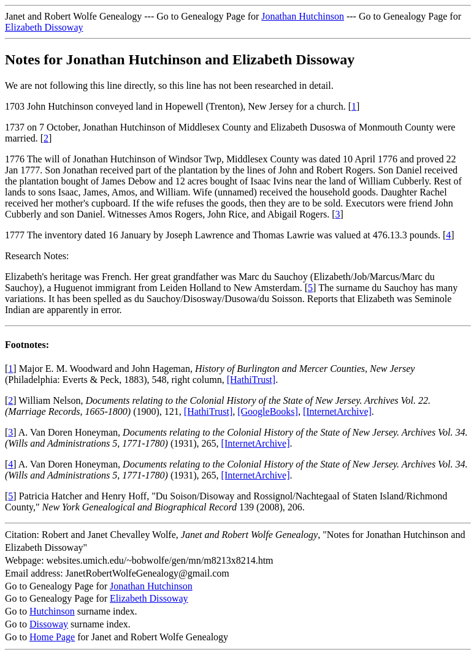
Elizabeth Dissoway (44, 27)
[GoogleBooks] (267, 411)
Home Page (52, 637)
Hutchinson (52, 611)
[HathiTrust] (251, 379)
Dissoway (48, 624)
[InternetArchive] (337, 411)
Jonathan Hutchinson (302, 16)
